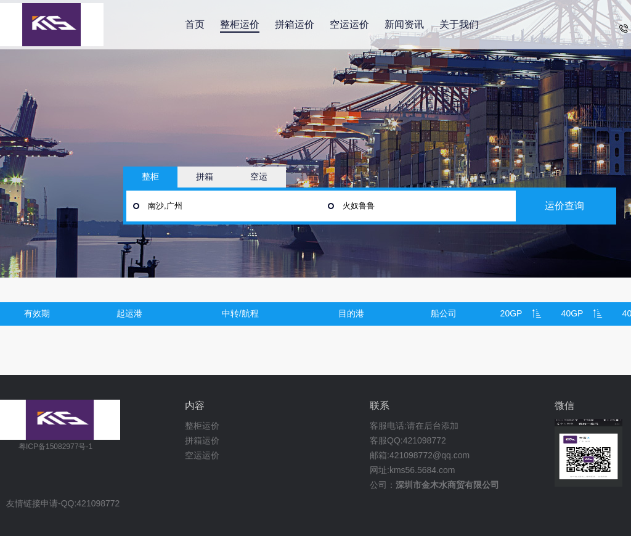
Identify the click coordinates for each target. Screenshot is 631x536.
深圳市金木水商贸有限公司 (447, 485)
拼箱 (204, 176)
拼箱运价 (294, 24)
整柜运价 (239, 24)
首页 (195, 24)
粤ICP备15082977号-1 (55, 446)
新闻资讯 (404, 24)
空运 (258, 176)
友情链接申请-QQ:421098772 (63, 503)
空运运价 (349, 24)
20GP (511, 313)
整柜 (150, 176)
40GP (572, 313)
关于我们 (459, 24)
